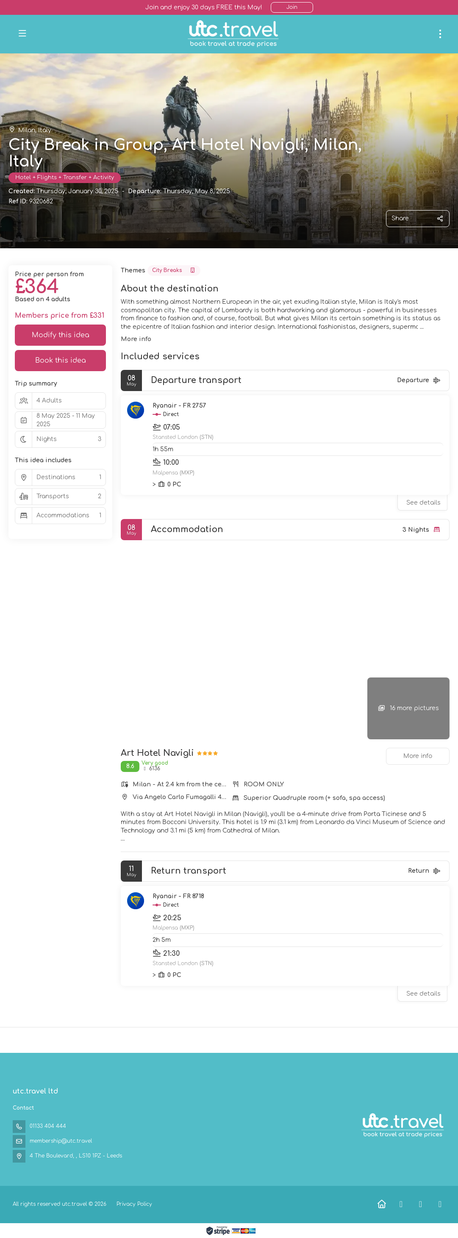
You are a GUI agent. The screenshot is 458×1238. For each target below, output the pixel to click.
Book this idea (60, 360)
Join (291, 7)
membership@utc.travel (61, 1141)
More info (136, 339)
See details (423, 503)
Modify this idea (60, 335)
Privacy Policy (134, 1204)
